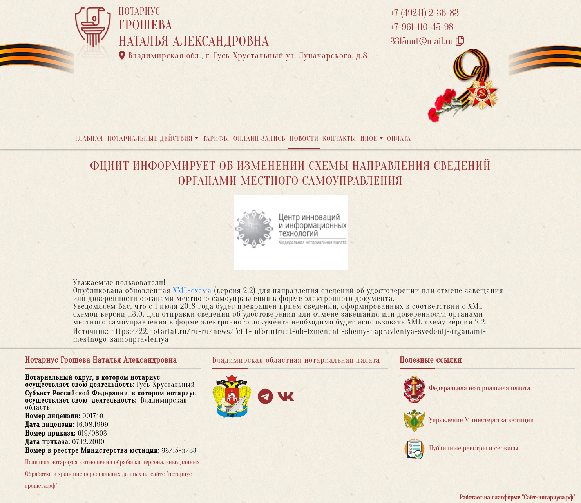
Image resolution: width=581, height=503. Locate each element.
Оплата (399, 139)
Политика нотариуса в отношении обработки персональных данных (112, 462)
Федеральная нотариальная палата (467, 388)
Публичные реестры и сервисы (461, 448)
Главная (89, 139)
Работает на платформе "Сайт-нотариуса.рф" (517, 497)
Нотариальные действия (150, 139)
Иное (368, 139)
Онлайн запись (259, 139)
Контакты (339, 139)
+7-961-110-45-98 (422, 27)
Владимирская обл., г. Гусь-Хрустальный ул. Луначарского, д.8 (243, 56)
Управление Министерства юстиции (469, 420)
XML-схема (192, 290)
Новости (304, 139)
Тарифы (216, 139)
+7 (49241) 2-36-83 (425, 13)
